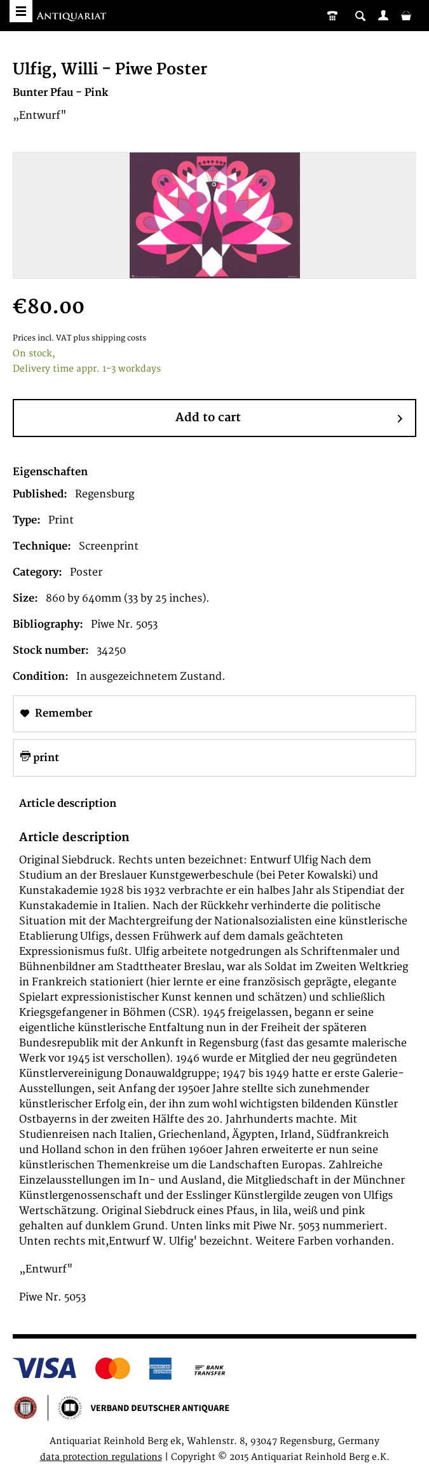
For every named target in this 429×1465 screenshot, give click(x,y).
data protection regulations (101, 1457)
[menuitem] (383, 15)
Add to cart (288, 418)
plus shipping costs (109, 338)
